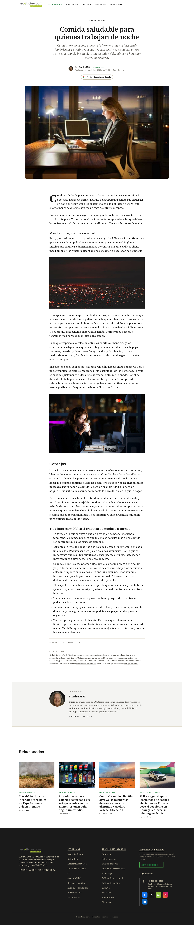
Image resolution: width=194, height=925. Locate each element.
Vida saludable (97, 20)
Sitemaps (106, 902)
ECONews (106, 892)
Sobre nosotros (109, 859)
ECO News (100, 4)
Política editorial (110, 863)
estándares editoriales (86, 663)
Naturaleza (73, 859)
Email (80, 643)
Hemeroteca (108, 897)
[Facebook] (144, 895)
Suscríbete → (151, 864)
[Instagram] (165, 895)
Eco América (74, 897)
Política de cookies (111, 883)
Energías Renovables (77, 863)
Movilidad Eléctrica (77, 868)
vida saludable (77, 498)
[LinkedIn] (144, 902)
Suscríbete (116, 4)
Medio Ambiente (75, 854)
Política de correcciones (113, 868)
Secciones (55, 4)
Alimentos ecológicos (78, 887)
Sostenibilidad (74, 878)
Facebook (71, 643)
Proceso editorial (100, 67)
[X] (151, 895)
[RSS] (158, 895)
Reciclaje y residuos (77, 883)
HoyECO (86, 4)
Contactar (72, 4)
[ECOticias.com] (31, 4)
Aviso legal (107, 873)
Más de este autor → (80, 716)
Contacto (106, 854)
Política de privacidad (112, 878)
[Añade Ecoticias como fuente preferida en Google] (97, 77)
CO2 (69, 873)
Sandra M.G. (84, 67)
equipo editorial (131, 663)
